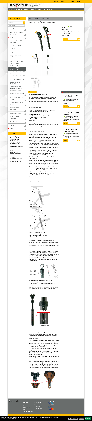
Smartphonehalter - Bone (17, 103)
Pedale (12, 37)
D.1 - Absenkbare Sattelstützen (15, 64)
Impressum (26, 405)
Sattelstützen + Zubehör (16, 41)
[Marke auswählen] (16, 25)
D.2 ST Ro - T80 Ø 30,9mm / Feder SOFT (71, 113)
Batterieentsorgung (27, 411)
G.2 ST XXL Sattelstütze (17, 59)
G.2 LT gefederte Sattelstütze (15, 55)
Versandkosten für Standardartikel (71, 102)
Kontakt (25, 404)
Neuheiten (13, 125)
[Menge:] (73, 39)
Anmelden (62, 1)
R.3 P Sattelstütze (16, 88)
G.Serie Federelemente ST (17, 72)
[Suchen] (24, 22)
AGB (25, 409)
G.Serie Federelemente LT (17, 76)
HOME (10, 9)
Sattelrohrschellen (17, 93)
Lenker (12, 29)
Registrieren (56, 1)
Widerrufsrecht (39, 408)
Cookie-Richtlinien (12, 418)
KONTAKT (39, 9)
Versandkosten (39, 406)
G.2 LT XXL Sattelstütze (17, 61)
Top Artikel (38, 404)
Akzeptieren (87, 418)
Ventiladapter (15, 113)
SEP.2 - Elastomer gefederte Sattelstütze (15, 47)
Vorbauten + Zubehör (14, 117)
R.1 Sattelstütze (15, 86)
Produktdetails (32, 91)
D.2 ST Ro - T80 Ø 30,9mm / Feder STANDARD (71, 130)
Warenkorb (38, 402)
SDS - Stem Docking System (17, 98)
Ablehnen (81, 418)
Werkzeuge (14, 121)
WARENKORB (48, 9)
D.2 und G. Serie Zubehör (15, 83)
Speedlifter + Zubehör (15, 109)
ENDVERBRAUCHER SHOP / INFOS (24, 9)
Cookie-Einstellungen (73, 418)
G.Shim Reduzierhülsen (17, 79)
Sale (11, 128)
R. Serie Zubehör (15, 90)
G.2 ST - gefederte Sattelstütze (16, 51)
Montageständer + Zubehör (17, 33)
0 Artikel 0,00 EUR (75, 1)
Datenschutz (27, 407)
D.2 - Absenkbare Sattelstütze (15, 68)
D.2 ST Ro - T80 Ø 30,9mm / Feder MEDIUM (71, 96)
